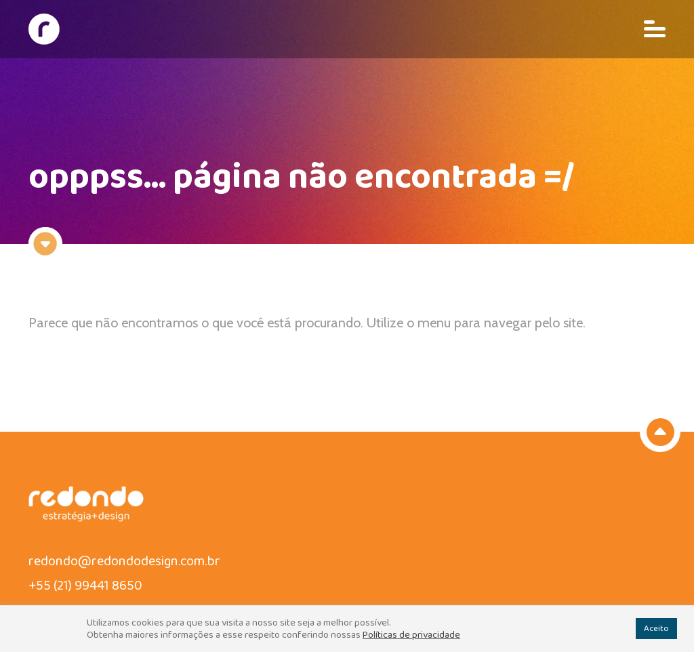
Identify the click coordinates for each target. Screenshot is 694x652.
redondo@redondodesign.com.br (124, 561)
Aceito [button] (656, 629)
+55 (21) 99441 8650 (85, 585)
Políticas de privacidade (411, 635)
